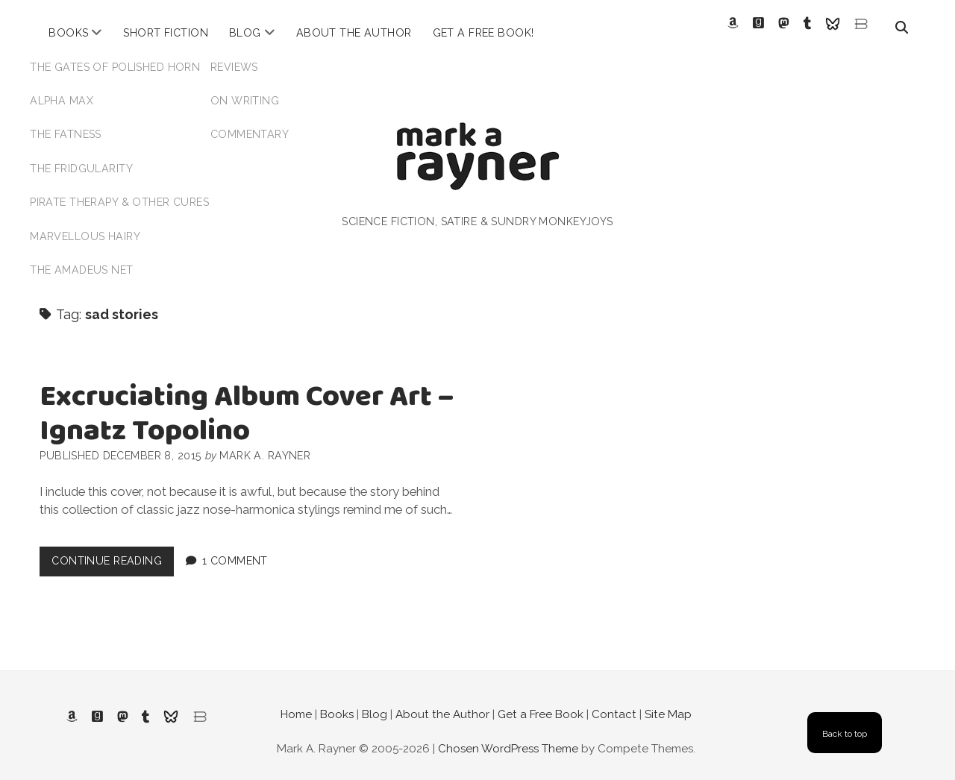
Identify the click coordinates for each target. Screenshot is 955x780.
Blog (245, 33)
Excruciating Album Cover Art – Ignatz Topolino (247, 401)
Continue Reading (112, 551)
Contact (614, 701)
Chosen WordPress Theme (508, 735)
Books (68, 33)
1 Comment (235, 548)
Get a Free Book (540, 701)
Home (296, 701)
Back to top (844, 720)
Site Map (668, 701)
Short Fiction (165, 33)
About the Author (354, 33)
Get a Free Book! (483, 33)
